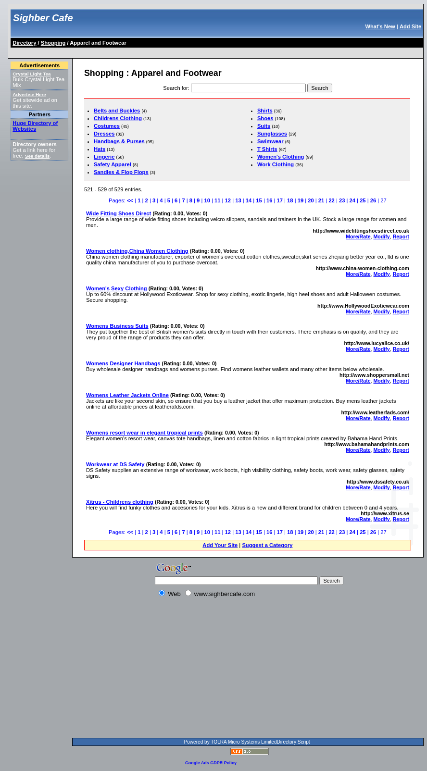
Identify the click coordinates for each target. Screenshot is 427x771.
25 (362, 200)
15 (259, 200)
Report (401, 236)
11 (217, 200)
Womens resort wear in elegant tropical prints (144, 432)
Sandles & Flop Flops (121, 172)
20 (311, 200)
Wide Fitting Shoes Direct (118, 213)
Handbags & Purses (119, 141)
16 (269, 200)
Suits (263, 126)
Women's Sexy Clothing (116, 288)
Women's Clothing (280, 157)
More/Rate (358, 236)
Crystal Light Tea (31, 73)
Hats (99, 149)
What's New (380, 26)
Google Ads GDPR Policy (211, 762)
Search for (175, 88)
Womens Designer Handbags (123, 363)
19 (300, 200)
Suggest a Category (267, 545)
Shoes (265, 118)
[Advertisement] (187, 51)
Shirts (265, 110)
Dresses (104, 134)
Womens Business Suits (117, 326)
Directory (24, 43)
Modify (382, 236)
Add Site (410, 26)
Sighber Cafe (43, 17)
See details (37, 156)
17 (280, 200)
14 (248, 200)
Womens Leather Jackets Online (127, 395)
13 (238, 200)
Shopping (53, 43)
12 (228, 200)
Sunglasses (272, 134)
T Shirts (267, 149)
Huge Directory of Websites (35, 126)
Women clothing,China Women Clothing (137, 251)
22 (331, 200)
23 (342, 200)
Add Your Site (220, 545)
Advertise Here (29, 94)
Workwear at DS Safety (115, 464)
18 (290, 200)
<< (130, 200)
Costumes (107, 126)
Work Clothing (275, 164)
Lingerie (104, 157)
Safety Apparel (112, 164)
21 (321, 200)
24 (352, 200)
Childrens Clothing (118, 118)
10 (207, 200)
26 (373, 200)
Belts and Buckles (117, 110)
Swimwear (270, 141)
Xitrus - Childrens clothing (119, 502)
